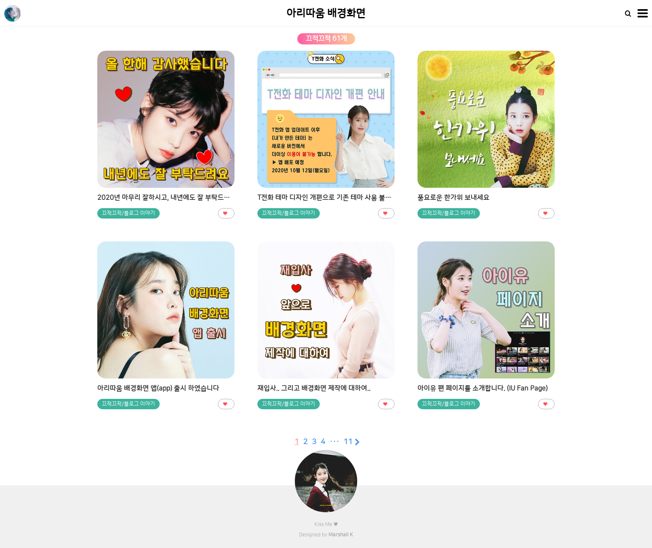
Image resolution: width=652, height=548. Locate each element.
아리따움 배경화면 (326, 13)
